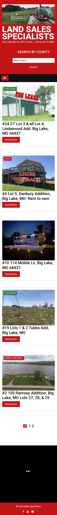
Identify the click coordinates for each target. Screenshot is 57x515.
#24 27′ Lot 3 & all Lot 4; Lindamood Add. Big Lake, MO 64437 (25, 128)
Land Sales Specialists (28, 32)
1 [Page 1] (30, 426)
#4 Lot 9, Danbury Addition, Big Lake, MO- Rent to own (26, 196)
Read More (11, 139)
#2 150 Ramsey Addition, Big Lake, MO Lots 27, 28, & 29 (28, 395)
